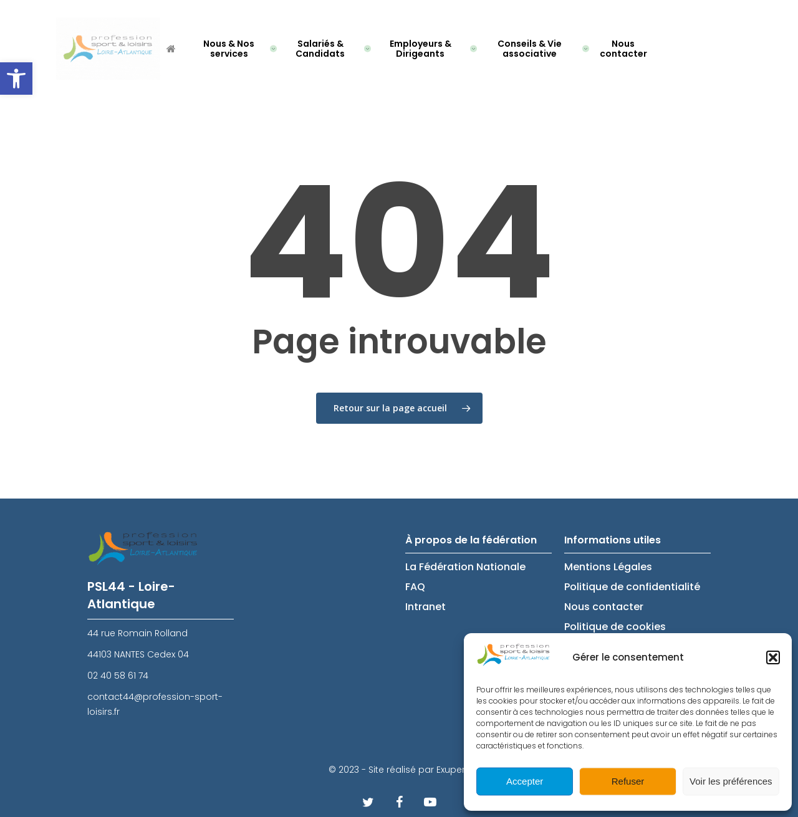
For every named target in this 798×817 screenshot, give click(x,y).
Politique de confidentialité (632, 587)
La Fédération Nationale (465, 567)
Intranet (425, 607)
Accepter (524, 781)
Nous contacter (603, 607)
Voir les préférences (731, 781)
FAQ (415, 587)
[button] (16, 78)
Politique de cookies (615, 626)
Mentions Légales (608, 567)
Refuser (628, 781)
